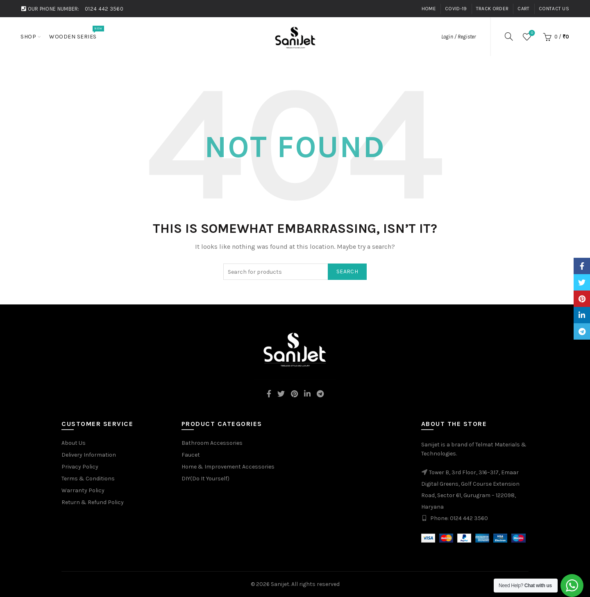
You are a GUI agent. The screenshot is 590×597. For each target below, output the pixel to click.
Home (429, 8)
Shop (28, 36)
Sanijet (280, 584)
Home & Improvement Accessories (228, 466)
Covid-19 (456, 8)
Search (347, 271)
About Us (73, 442)
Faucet (191, 454)
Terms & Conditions (88, 478)
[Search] (508, 36)
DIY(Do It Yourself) (205, 478)
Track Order (492, 8)
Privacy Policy (79, 466)
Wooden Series (75, 32)
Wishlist (531, 33)
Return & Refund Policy (92, 502)
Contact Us (554, 8)
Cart (523, 8)
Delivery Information (88, 454)
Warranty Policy (82, 490)
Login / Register (458, 37)
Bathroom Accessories (212, 442)
